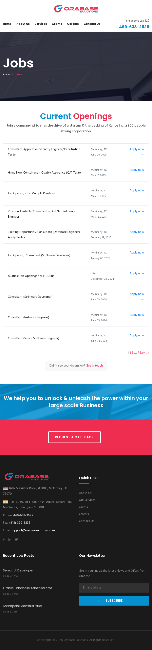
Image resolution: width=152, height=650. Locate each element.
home (6, 75)
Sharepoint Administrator (23, 606)
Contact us (92, 24)
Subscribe (114, 600)
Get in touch (94, 365)
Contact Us (86, 521)
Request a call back (74, 437)
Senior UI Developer (18, 570)
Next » (144, 352)
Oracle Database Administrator (27, 588)
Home (7, 24)
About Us (23, 24)
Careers (73, 24)
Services (41, 24)
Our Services (87, 500)
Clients (57, 24)
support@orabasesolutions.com (33, 530)
